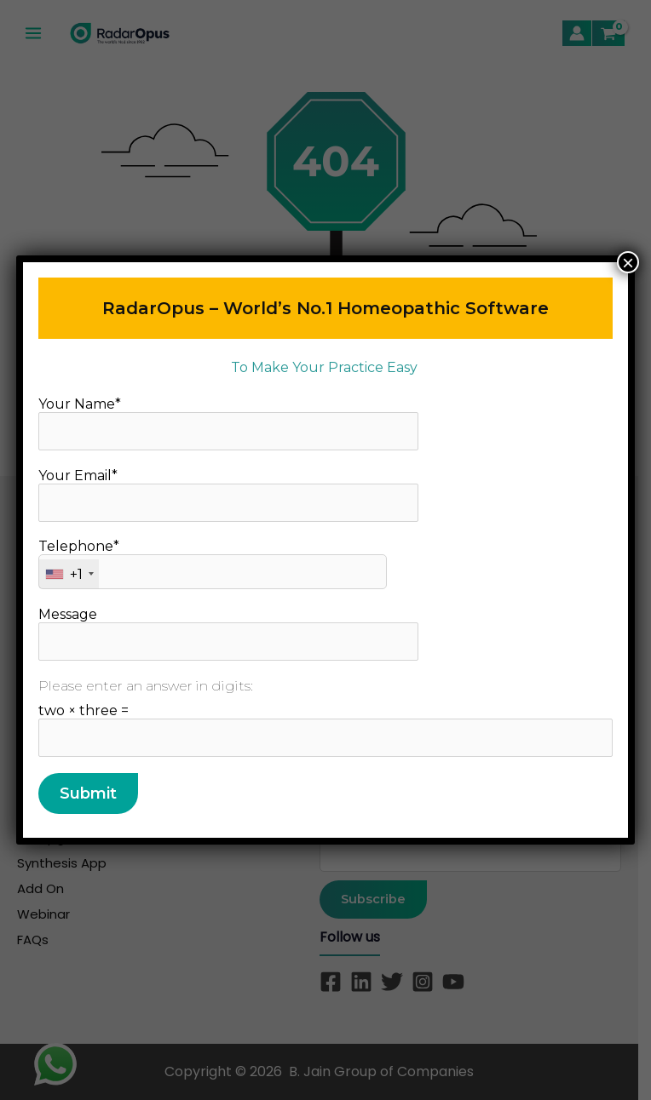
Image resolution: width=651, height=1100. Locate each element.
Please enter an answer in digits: (145, 686)
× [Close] (628, 262)
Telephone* (212, 563)
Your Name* (228, 423)
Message (228, 633)
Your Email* (228, 494)
